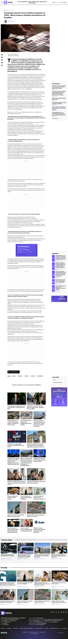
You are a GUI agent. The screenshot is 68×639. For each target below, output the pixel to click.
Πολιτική (53, 96)
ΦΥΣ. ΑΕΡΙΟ (63, 402)
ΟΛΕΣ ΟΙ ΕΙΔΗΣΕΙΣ (64, 628)
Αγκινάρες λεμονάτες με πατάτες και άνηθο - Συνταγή (12, 498)
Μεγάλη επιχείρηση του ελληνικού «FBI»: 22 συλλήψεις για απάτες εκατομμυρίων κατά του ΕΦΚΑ (24, 555)
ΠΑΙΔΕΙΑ (37, 1)
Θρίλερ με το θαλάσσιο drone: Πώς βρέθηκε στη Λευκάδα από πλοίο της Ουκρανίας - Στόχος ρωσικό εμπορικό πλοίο (60, 265)
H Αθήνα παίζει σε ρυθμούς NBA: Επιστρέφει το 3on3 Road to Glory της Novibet (15, 445)
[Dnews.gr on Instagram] (57, 2)
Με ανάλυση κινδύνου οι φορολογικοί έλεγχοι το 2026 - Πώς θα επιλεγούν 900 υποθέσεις (42, 555)
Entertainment (58, 260)
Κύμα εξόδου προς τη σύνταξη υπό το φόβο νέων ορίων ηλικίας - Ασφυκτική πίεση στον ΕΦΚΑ (35, 407)
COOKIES (46, 628)
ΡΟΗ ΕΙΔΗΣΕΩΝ (56, 83)
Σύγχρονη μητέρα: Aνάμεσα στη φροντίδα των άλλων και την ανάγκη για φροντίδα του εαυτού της (42, 583)
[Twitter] (2, 57)
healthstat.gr (19, 586)
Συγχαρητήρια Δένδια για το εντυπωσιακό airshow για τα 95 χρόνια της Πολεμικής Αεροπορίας (59, 113)
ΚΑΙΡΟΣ (54, 379)
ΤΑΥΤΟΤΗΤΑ (3, 628)
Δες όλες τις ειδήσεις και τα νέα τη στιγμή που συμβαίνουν (26, 384)
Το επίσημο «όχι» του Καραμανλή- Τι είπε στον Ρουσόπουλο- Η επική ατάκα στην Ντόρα (16, 407)
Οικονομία (6, 10)
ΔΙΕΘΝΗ (33, 1)
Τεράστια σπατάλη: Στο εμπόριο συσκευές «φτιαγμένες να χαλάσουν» (39, 498)
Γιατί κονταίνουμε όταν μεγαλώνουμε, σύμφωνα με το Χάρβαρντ (26, 498)
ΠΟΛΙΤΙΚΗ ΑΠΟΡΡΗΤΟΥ (39, 628)
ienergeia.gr (2, 586)
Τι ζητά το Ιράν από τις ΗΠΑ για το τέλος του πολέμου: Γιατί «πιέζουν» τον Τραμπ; (59, 108)
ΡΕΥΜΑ (55, 402)
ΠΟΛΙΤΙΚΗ (19, 1)
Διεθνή (53, 110)
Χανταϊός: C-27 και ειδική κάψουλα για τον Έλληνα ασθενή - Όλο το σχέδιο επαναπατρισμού (59, 87)
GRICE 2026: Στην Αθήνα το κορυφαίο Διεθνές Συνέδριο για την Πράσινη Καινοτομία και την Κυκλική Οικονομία (7, 583)
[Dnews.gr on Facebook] (53, 2)
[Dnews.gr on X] (55, 2)
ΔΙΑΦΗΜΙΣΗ (9, 628)
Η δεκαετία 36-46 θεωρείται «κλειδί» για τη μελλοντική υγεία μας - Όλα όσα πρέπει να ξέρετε (16, 483)
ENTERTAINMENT (32, 2)
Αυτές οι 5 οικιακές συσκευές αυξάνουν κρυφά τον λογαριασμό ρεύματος (26, 529)
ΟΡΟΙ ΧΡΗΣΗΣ (15, 628)
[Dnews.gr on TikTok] (60, 2)
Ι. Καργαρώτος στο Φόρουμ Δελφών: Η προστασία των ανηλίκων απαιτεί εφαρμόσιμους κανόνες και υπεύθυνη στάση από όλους (13, 461)
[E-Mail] (2, 63)
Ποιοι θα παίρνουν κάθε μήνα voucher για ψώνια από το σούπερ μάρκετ (60, 281)
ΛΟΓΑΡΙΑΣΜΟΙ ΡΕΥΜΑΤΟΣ (57, 382)
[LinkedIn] (2, 60)
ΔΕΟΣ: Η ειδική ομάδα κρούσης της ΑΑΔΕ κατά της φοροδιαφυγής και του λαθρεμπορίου (58, 555)
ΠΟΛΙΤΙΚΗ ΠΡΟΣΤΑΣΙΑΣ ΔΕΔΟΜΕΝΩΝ (26, 628)
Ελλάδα (53, 89)
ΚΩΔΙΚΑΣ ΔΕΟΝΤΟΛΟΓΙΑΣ (54, 628)
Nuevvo (36, 633)
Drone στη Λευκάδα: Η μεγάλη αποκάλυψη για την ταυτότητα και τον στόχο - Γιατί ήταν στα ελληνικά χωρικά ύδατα (39, 423)
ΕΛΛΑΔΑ (29, 1)
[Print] (2, 65)
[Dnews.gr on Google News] (62, 2)
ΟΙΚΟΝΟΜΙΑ (24, 1)
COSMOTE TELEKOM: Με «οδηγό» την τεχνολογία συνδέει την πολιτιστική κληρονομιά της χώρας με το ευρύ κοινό (35, 445)
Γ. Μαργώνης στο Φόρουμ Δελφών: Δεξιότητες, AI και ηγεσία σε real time (39, 460)
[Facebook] (2, 55)
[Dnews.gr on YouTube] (64, 2)
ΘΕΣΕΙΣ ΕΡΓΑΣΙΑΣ (43, 1)
